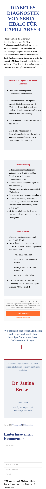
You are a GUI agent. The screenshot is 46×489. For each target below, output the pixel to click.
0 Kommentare (28, 425)
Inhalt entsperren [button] (23, 313)
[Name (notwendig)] (23, 464)
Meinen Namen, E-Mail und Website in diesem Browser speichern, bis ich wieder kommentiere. (20, 484)
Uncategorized (17, 425)
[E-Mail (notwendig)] (23, 469)
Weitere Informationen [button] (23, 317)
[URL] (23, 474)
